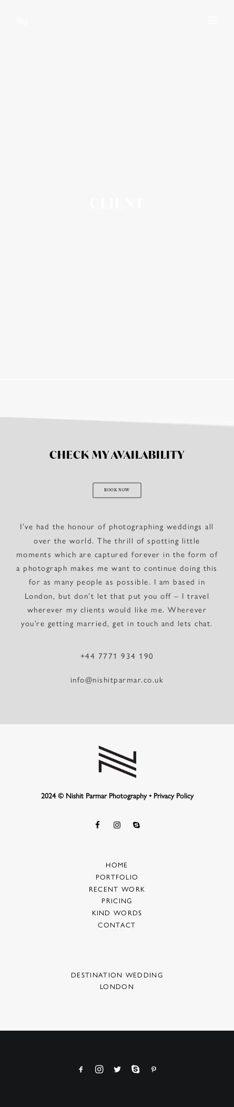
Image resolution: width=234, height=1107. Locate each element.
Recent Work (117, 889)
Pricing (116, 900)
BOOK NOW (117, 490)
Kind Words (117, 912)
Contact (117, 925)
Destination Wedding (117, 975)
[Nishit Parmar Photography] (22, 21)
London (117, 986)
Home (117, 864)
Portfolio (117, 877)
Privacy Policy (174, 795)
